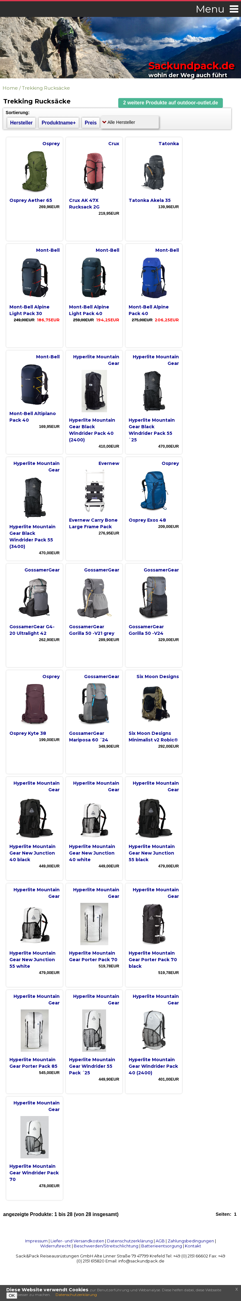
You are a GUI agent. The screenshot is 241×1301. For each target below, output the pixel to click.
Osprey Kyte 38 (27, 733)
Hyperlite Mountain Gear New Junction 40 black (32, 853)
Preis (91, 122)
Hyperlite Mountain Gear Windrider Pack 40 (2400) (153, 1066)
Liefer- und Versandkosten (77, 1240)
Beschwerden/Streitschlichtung (106, 1245)
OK (12, 1295)
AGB (160, 1240)
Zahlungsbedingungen (191, 1240)
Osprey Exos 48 (147, 520)
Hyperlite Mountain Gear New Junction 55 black (152, 853)
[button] (170, 103)
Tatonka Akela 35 (150, 200)
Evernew (109, 463)
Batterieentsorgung (161, 1245)
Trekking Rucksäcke (46, 88)
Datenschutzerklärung (130, 1240)
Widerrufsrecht (55, 1245)
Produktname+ (59, 122)
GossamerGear (42, 570)
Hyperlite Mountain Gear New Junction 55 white (32, 959)
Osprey (51, 143)
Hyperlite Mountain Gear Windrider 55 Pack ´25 (92, 1066)
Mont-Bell (48, 250)
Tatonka (168, 143)
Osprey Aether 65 (30, 200)
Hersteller (21, 122)
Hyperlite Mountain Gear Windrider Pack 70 (34, 1172)
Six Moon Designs (158, 676)
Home (10, 88)
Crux (113, 143)
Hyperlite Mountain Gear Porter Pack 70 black (153, 959)
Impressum (36, 1240)
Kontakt (193, 1245)
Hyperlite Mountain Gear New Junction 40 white (92, 853)
